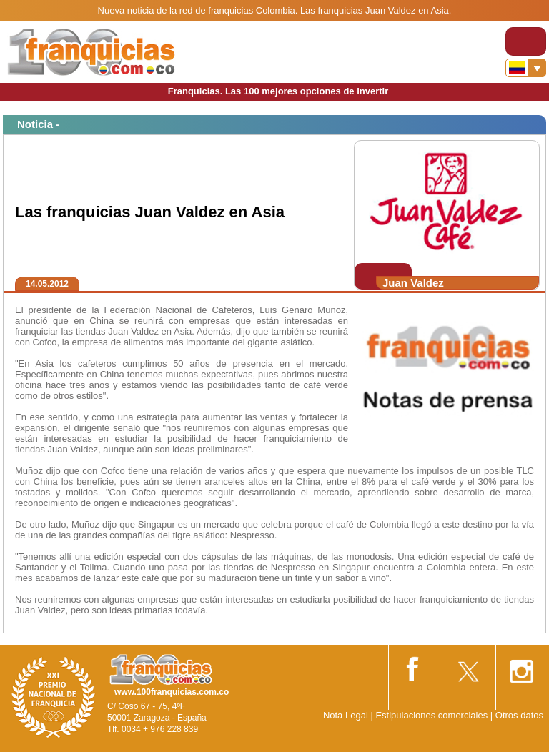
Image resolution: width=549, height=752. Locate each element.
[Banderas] (525, 68)
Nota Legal (345, 715)
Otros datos (519, 715)
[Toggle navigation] (525, 41)
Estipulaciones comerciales (432, 715)
